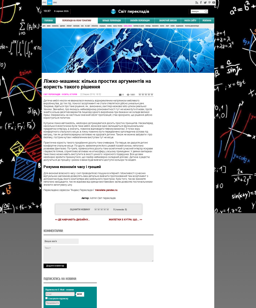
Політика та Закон (138, 26)
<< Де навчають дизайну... (72, 219)
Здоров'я (62, 26)
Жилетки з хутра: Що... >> (125, 219)
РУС (44, 2)
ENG (55, 2)
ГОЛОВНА (48, 20)
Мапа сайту (190, 20)
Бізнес (48, 26)
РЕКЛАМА (207, 20)
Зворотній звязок (168, 20)
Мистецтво (76, 26)
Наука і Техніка (117, 26)
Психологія (155, 26)
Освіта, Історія (128, 26)
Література (94, 26)
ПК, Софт (87, 26)
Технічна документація (192, 26)
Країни (172, 26)
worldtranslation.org (179, 289)
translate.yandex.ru (106, 190)
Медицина (102, 26)
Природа (147, 26)
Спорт (167, 26)
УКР (50, 2)
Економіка (55, 26)
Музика (109, 26)
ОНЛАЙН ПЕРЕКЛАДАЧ (140, 20)
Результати (184, 216)
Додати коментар (55, 265)
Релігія (162, 26)
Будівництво (179, 26)
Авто (44, 26)
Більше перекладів (112, 20)
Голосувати (184, 211)
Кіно (82, 26)
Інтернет (69, 26)
